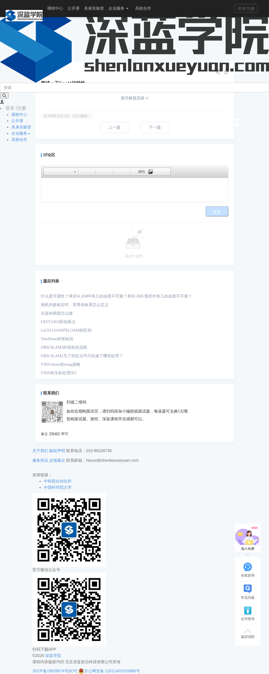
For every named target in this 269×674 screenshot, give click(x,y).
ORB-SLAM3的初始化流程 (64, 347)
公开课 (74, 8)
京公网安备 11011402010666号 (109, 671)
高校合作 (143, 8)
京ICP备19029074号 (50, 671)
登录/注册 (246, 8)
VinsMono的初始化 (57, 339)
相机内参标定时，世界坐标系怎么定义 (75, 305)
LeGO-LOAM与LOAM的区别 (66, 330)
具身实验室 (94, 8)
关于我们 (40, 450)
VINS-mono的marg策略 (61, 364)
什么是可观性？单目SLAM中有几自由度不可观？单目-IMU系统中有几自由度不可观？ (116, 296)
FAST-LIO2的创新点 (58, 322)
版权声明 (57, 450)
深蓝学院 (53, 655)
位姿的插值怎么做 (57, 313)
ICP (73, 671)
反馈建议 (57, 460)
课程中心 (55, 8)
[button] (48, 171)
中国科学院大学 (58, 487)
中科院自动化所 (58, 481)
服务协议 (40, 460)
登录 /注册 (15, 108)
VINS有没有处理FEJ (58, 373)
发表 (217, 212)
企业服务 (118, 8)
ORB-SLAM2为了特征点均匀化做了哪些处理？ (82, 356)
